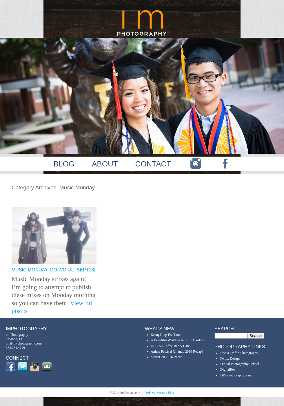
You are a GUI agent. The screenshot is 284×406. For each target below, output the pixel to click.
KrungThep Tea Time (166, 335)
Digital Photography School (239, 364)
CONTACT (153, 164)
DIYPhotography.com (235, 375)
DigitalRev (228, 369)
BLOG (64, 164)
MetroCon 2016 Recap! (167, 357)
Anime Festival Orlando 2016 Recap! (177, 351)
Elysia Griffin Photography (239, 353)
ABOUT (105, 164)
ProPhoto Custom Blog (159, 392)
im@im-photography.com (24, 343)
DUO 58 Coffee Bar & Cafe (170, 346)
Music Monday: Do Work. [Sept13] (53, 269)
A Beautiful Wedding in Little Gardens (178, 340)
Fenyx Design (230, 358)
